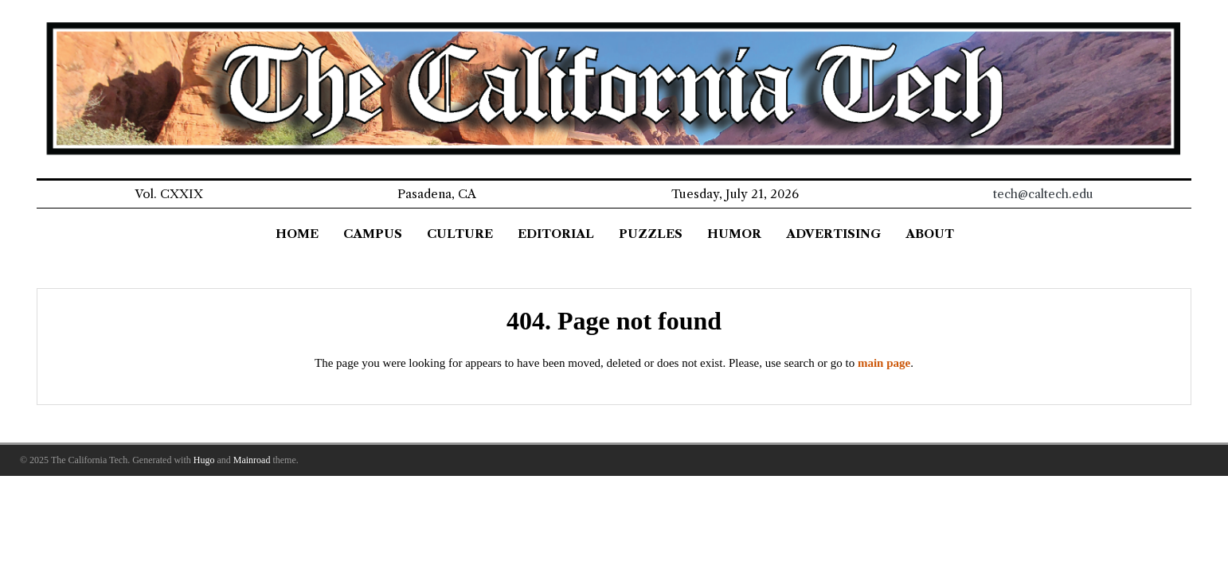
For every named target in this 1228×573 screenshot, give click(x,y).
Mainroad (252, 460)
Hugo (204, 460)
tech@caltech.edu (1043, 193)
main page (884, 363)
